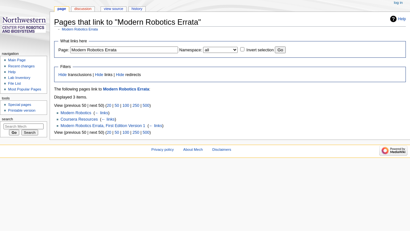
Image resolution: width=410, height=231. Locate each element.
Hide (62, 75)
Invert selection (260, 50)
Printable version (21, 110)
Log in (398, 2)
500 (146, 105)
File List (14, 83)
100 (125, 105)
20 (109, 105)
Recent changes (21, 66)
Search (7, 119)
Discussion (82, 9)
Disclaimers (221, 149)
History (137, 9)
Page (61, 9)
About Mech (193, 149)
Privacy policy (163, 149)
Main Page (17, 60)
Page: (63, 50)
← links (101, 113)
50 (117, 105)
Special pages (19, 105)
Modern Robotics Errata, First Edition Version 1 (103, 126)
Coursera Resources (79, 119)
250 (136, 105)
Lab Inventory (19, 78)
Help (402, 19)
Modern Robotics (76, 113)
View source (113, 9)
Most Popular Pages (24, 89)
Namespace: (190, 50)
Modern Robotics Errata (80, 29)
